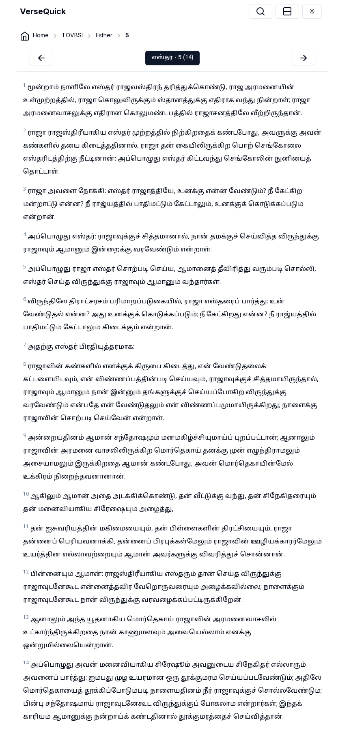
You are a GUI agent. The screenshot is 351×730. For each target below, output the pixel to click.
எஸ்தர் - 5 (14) (172, 57)
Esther (104, 35)
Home (41, 35)
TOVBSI (72, 35)
